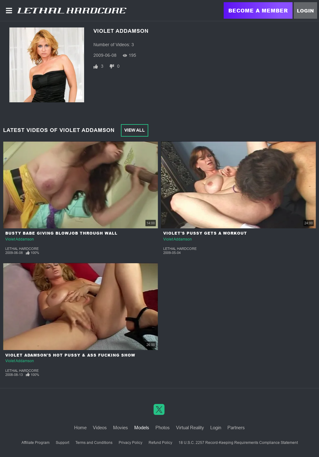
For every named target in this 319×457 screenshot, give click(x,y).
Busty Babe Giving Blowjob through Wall (61, 233)
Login (305, 10)
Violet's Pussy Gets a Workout (205, 233)
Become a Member (258, 10)
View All (134, 130)
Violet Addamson (19, 239)
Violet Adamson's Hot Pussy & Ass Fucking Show (70, 355)
